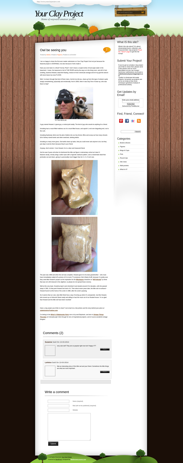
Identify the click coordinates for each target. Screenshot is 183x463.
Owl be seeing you (53, 50)
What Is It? (123, 169)
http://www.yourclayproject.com (48, 1)
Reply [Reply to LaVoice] (105, 372)
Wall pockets (124, 165)
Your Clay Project (59, 13)
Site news (123, 162)
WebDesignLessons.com (78, 459)
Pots (121, 154)
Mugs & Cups (124, 150)
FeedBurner (135, 106)
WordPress (58, 459)
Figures (59, 54)
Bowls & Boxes (125, 143)
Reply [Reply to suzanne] (105, 349)
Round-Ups (124, 158)
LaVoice (48, 362)
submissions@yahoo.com (49, 310)
